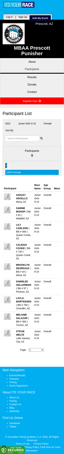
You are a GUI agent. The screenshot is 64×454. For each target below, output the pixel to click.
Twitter (12, 426)
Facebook (14, 423)
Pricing (13, 382)
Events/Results (17, 375)
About (32, 61)
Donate (32, 84)
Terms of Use (23, 443)
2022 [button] (9, 123)
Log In (9, 17)
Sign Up (22, 17)
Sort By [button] (10, 130)
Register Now (32, 101)
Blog (11, 407)
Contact (32, 91)
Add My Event (40, 18)
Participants (32, 69)
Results (32, 77)
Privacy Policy (41, 443)
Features (14, 378)
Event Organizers (18, 385)
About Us (14, 397)
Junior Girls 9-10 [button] (28, 123)
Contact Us (15, 404)
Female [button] (49, 123)
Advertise (14, 411)
